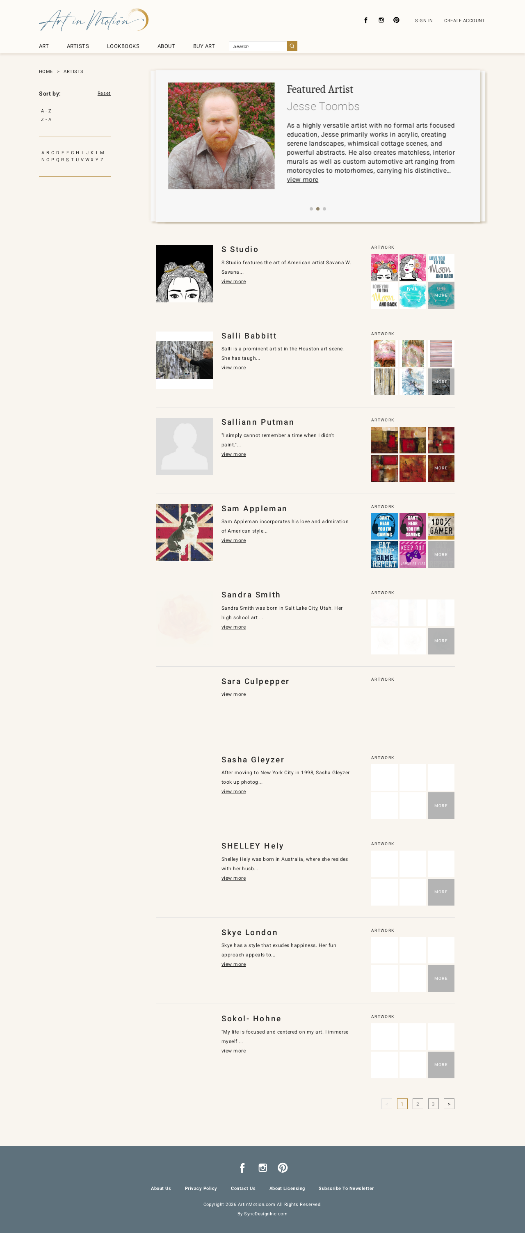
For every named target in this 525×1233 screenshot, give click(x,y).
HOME (46, 71)
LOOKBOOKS (123, 46)
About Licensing (287, 1188)
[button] (311, 208)
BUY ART (204, 46)
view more (305, 179)
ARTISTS (78, 46)
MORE (441, 295)
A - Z (46, 111)
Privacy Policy (201, 1188)
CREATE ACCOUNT (464, 20)
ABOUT (166, 46)
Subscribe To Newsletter (346, 1188)
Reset (104, 93)
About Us (161, 1188)
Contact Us (243, 1188)
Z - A (46, 119)
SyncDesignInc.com (266, 1214)
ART (44, 46)
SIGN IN (424, 20)
